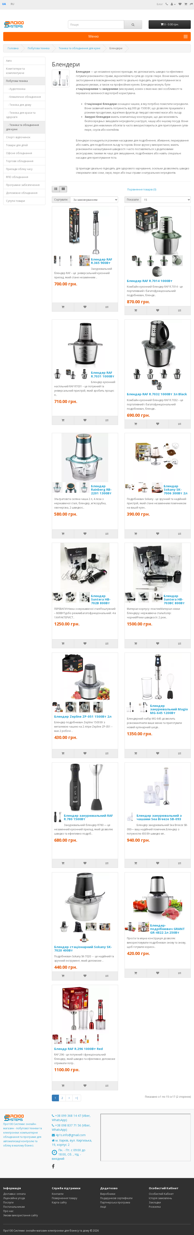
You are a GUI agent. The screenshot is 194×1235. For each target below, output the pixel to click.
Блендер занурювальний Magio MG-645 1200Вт (169, 709)
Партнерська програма (115, 1202)
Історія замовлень (160, 1198)
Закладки (155, 1202)
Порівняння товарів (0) (141, 189)
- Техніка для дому (18, 105)
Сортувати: (61, 199)
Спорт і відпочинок (18, 137)
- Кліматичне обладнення (23, 97)
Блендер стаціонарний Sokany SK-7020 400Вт (83, 949)
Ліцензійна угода (14, 1198)
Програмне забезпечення (23, 185)
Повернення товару (64, 1198)
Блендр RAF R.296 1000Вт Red (78, 1049)
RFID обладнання (17, 177)
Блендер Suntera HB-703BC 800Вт (174, 599)
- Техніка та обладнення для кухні (22, 127)
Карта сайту (59, 1202)
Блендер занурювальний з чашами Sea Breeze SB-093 (159, 817)
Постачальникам (14, 1207)
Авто (9, 61)
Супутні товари (15, 201)
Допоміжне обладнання (21, 193)
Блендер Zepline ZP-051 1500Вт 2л (82, 716)
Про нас (8, 1211)
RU (12, 4)
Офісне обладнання (19, 153)
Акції (103, 1207)
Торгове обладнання (19, 161)
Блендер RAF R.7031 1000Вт (102, 374)
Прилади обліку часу (19, 169)
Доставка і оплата (14, 1194)
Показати (133, 199)
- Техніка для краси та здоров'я (20, 115)
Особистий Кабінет (161, 1194)
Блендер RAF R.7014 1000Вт (149, 281)
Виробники (107, 1194)
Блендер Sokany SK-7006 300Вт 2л (175, 489)
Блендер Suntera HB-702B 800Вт (101, 599)
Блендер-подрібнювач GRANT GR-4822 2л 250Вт (167, 929)
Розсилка (155, 1207)
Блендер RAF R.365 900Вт (101, 261)
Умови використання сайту (20, 1215)
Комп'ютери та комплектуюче (15, 71)
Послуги (8, 1202)
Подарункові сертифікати (116, 1198)
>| (76, 1098)
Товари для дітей (17, 145)
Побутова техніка (17, 81)
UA (4, 4)
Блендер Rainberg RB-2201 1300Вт (101, 489)
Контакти (57, 1194)
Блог (160, 4)
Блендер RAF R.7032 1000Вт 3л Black (157, 394)
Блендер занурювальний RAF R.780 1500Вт (88, 817)
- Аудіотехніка (15, 89)
